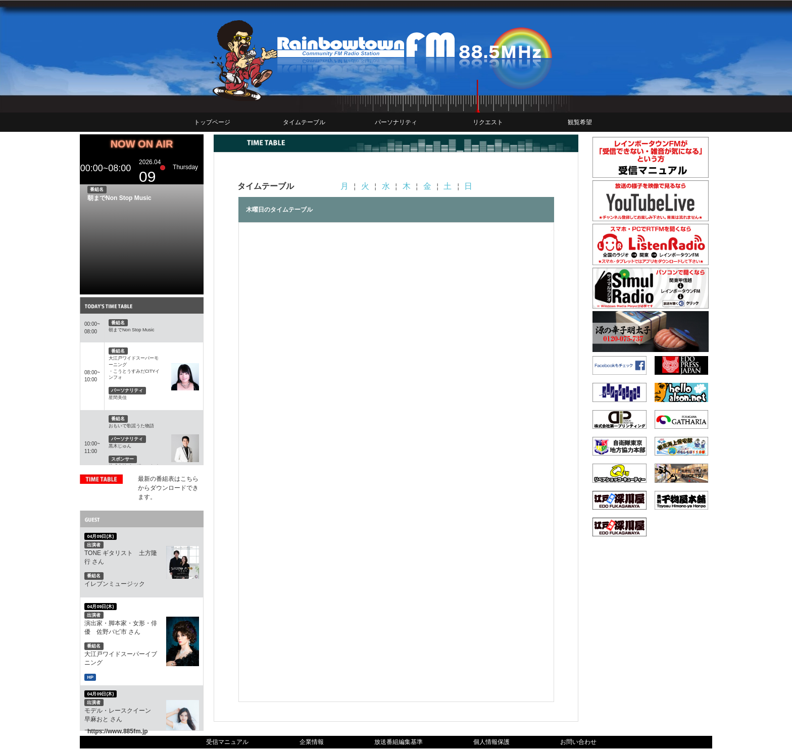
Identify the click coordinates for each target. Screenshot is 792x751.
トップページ (212, 122)
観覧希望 (580, 122)
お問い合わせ (578, 741)
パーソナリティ (396, 122)
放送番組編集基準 (398, 741)
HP (90, 676)
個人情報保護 (491, 741)
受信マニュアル (227, 741)
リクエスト (488, 122)
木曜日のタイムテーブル (279, 209)
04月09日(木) (100, 536)
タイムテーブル (304, 122)
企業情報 (312, 741)
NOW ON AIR (142, 143)
